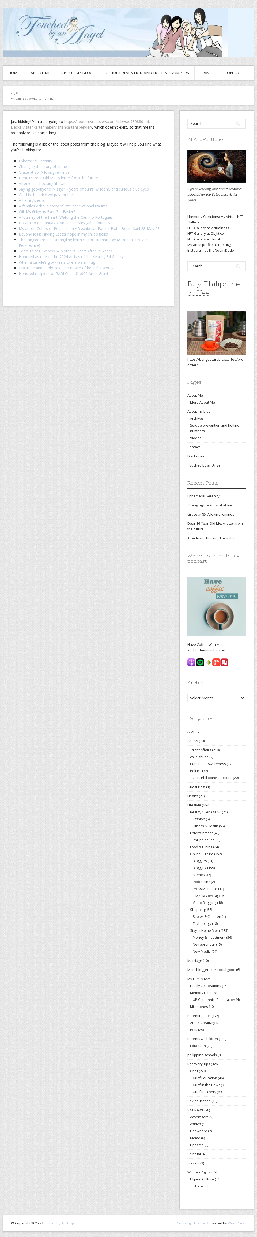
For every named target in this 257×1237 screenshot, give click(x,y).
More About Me (202, 402)
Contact (234, 72)
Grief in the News (206, 1085)
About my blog (77, 72)
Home (14, 72)
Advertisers (199, 1117)
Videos (195, 437)
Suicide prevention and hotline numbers (146, 72)
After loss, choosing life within (45, 183)
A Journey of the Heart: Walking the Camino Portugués (66, 217)
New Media (202, 951)
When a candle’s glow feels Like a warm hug (57, 262)
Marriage (194, 960)
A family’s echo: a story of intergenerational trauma (63, 205)
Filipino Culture (202, 1179)
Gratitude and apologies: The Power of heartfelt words (66, 267)
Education (198, 1045)
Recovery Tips (198, 1063)
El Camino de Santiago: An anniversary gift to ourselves (66, 222)
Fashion (199, 819)
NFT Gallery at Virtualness (208, 227)
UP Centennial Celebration (214, 999)
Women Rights (199, 1172)
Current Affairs (199, 749)
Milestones (199, 1006)
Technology (202, 923)
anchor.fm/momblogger (206, 650)
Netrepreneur (204, 944)
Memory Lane (201, 992)
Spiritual (194, 1154)
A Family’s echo (32, 200)
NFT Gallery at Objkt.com (207, 233)
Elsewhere (198, 1130)
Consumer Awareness (208, 763)
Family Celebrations (205, 985)
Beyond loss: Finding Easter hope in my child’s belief (63, 234)
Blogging (199, 868)
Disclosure (196, 456)
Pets (193, 1029)
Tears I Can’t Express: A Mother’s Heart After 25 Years (65, 251)
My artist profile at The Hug (209, 244)
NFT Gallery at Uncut (203, 239)
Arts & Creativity (202, 1022)
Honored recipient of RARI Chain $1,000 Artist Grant (63, 273)
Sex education (199, 1100)
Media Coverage (208, 895)
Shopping (198, 909)
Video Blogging (204, 902)
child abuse (199, 756)
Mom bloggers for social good (211, 969)
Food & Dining (201, 846)
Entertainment (201, 832)
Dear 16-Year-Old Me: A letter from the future (58, 177)
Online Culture (201, 853)
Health (192, 795)
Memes (199, 875)
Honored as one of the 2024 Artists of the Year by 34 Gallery (71, 256)
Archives (197, 418)
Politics (195, 770)
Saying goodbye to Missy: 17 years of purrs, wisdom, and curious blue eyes (84, 189)
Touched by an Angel (204, 465)
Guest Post (196, 786)
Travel (207, 72)
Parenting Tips (199, 1015)
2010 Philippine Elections (212, 778)
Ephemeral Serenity (35, 160)
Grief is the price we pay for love (47, 194)
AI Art (191, 731)
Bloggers (200, 861)
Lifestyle (194, 805)
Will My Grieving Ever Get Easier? (47, 211)
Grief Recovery (204, 1092)
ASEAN (192, 740)
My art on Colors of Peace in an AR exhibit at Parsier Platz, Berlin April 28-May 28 (89, 228)
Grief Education (205, 1078)
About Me (40, 72)
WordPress (237, 1223)
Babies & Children (207, 916)
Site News (195, 1110)
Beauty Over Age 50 (205, 812)
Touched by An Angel (58, 1223)
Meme (195, 1137)
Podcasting (201, 882)
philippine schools (202, 1054)
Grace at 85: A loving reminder (45, 172)
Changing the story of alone (43, 166)
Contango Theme (191, 1223)
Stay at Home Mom (205, 930)
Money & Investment (209, 937)
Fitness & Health (205, 826)
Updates (197, 1144)
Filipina (198, 1186)
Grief (194, 1070)
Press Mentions (205, 888)
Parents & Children (202, 1038)
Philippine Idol (204, 840)
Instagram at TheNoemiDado (210, 250)
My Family (195, 978)
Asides (195, 1124)
